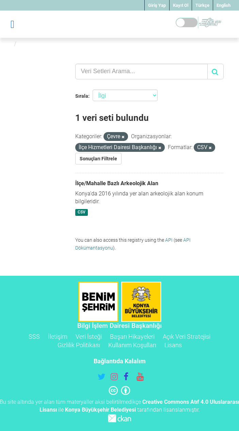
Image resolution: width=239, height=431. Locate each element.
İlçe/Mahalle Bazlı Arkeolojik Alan (116, 183)
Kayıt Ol (180, 5)
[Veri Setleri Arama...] (141, 71)
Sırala (81, 96)
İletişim (57, 336)
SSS (34, 336)
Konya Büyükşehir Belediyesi (100, 409)
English (223, 5)
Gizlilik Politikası (79, 345)
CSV (81, 212)
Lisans (173, 345)
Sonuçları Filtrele (98, 158)
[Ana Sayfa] (8, 43)
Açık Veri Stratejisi (186, 336)
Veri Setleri (35, 43)
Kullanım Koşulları (132, 345)
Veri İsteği (89, 336)
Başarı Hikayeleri (132, 336)
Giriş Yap (157, 5)
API (169, 240)
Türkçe (202, 5)
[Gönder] (215, 71)
